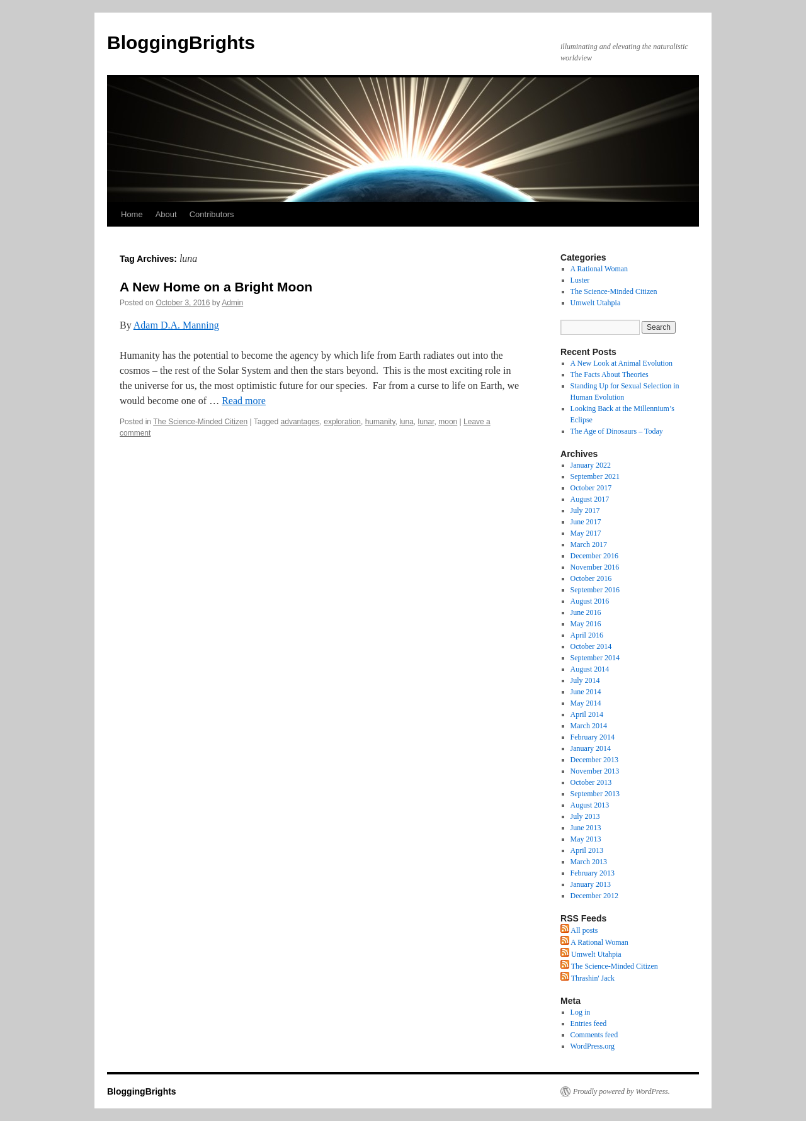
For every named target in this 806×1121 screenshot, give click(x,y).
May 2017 (585, 533)
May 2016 (585, 623)
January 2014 (590, 748)
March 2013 (588, 861)
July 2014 (585, 680)
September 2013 (595, 793)
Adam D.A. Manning (176, 325)
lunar (426, 421)
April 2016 (586, 635)
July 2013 (585, 816)
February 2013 (592, 873)
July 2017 (585, 510)
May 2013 (585, 839)
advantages (300, 421)
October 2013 (591, 782)
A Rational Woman (599, 268)
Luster (580, 280)
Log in (580, 1012)
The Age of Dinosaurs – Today (616, 431)
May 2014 (585, 703)
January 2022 (590, 465)
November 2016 (595, 567)
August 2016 (590, 601)
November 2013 (595, 771)
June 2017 (585, 521)
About (166, 214)
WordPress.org (592, 1046)
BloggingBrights (181, 42)
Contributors (212, 214)
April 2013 (586, 850)
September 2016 (595, 589)
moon (447, 421)
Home (132, 214)
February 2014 (592, 737)
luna (406, 421)
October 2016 (591, 578)
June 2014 (585, 691)
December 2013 (594, 759)
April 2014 (586, 714)
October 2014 (591, 646)
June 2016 (585, 612)
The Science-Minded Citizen (200, 421)
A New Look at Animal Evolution (621, 363)
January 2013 (590, 884)
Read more (244, 400)
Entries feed (588, 1023)
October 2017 (591, 487)
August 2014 (590, 669)
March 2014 (588, 725)
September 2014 (595, 657)
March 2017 (588, 544)
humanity (380, 421)
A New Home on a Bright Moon (216, 286)
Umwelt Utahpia (595, 302)
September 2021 (595, 476)
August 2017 (590, 499)
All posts (579, 930)
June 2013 (585, 827)
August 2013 (590, 805)
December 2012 (594, 895)
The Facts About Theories (609, 374)
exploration (342, 421)
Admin (232, 302)
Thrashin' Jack (587, 978)
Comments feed (594, 1034)
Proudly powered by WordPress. (621, 1091)
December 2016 (594, 555)
